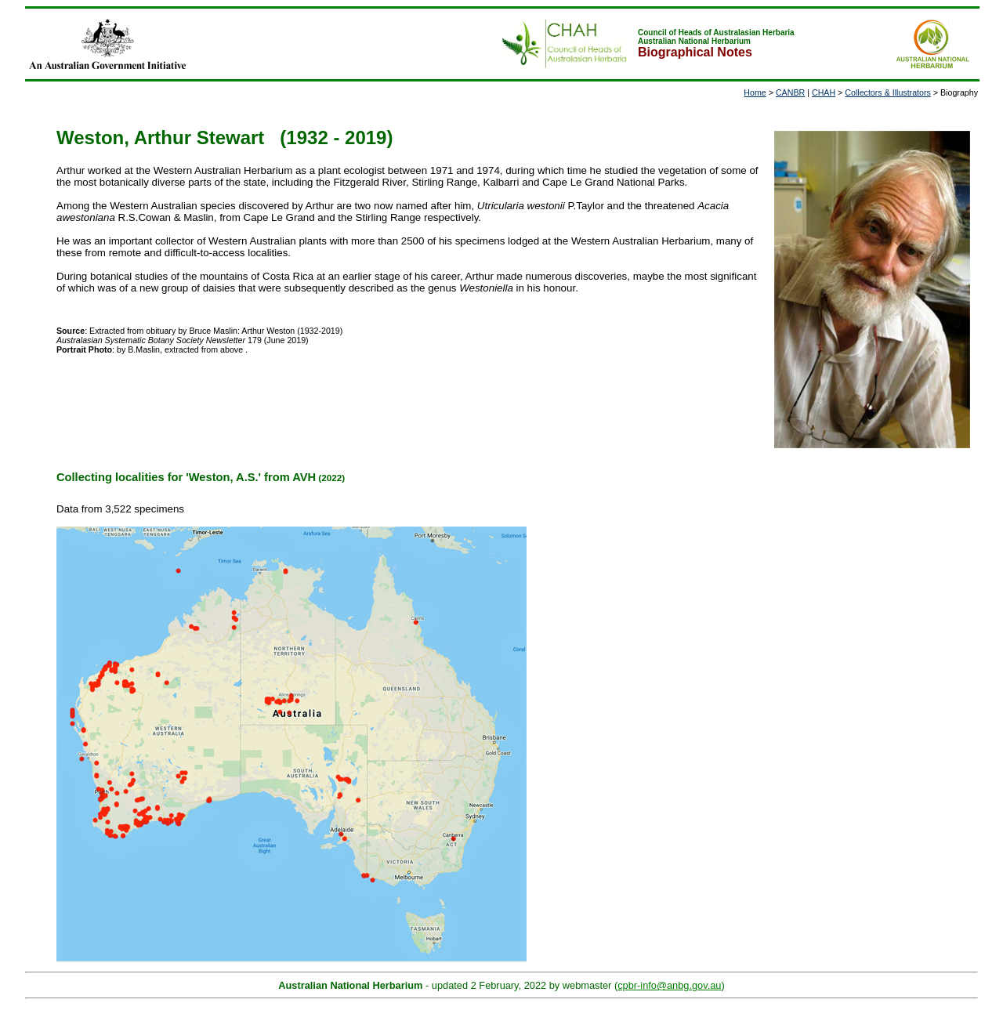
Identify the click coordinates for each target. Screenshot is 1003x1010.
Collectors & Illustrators (888, 92)
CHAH (823, 92)
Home (755, 92)
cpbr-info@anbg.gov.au (669, 985)
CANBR (790, 92)
